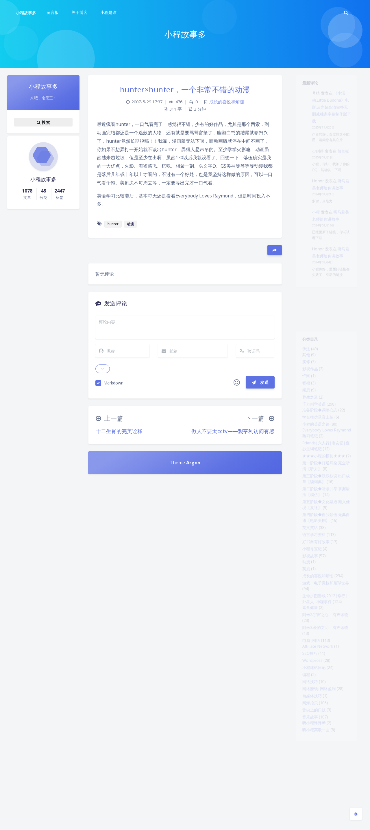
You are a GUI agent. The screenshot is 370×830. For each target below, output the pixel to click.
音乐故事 (307, 789)
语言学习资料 (311, 572)
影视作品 (307, 376)
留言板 (346, 165)
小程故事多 (26, 12)
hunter (113, 223)
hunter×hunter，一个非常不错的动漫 (185, 89)
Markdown (113, 383)
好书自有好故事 (314, 581)
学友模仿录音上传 (316, 433)
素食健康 (307, 659)
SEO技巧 (307, 713)
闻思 (302, 401)
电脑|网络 (308, 698)
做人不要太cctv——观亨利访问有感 (232, 431)
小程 (314, 237)
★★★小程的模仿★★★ (323, 479)
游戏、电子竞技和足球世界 (325, 630)
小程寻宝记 (309, 589)
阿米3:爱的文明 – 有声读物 (325, 683)
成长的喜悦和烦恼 (316, 621)
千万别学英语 (311, 418)
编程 (302, 739)
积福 (302, 392)
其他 (302, 359)
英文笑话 (307, 564)
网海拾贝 (307, 772)
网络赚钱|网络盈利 (317, 755)
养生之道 (307, 409)
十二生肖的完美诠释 (119, 431)
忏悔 (302, 384)
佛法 (302, 352)
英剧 (302, 613)
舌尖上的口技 (311, 781)
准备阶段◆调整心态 (318, 425)
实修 (302, 367)
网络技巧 (307, 747)
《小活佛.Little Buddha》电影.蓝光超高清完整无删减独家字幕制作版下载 (332, 113)
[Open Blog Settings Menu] (356, 814)
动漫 (302, 605)
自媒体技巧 (309, 764)
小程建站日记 (311, 730)
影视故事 (307, 598)
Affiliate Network (316, 705)
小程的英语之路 (314, 441)
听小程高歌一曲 (314, 804)
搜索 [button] (43, 122)
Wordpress (310, 722)
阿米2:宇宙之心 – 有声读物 (325, 667)
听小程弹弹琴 (311, 796)
